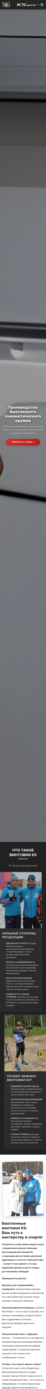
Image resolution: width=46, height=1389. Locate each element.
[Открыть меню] (42, 4)
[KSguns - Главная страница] (21, 4)
